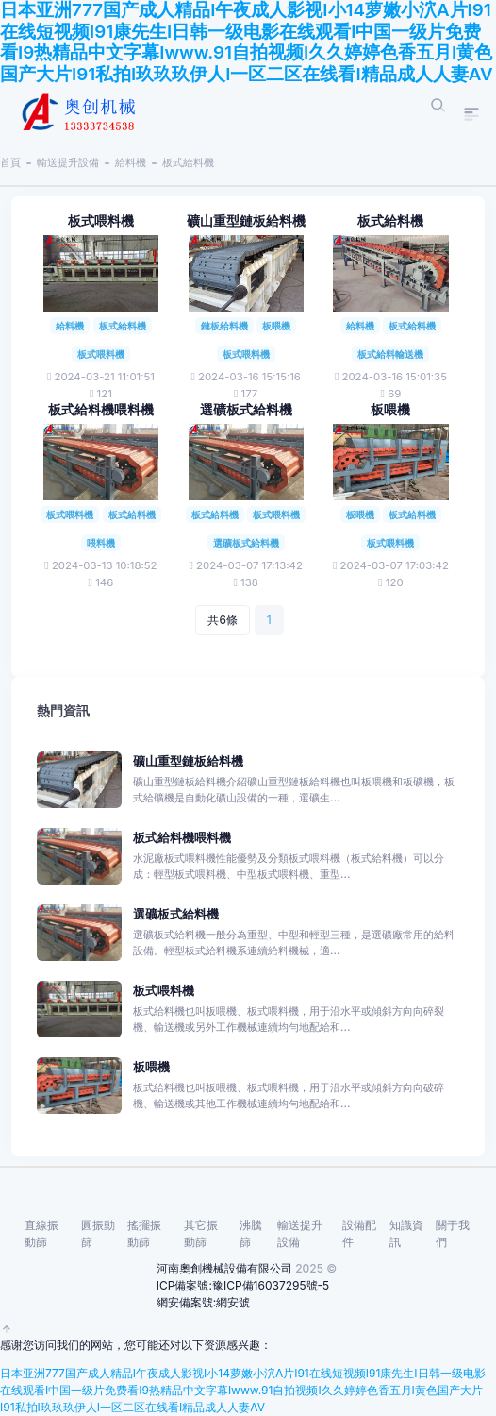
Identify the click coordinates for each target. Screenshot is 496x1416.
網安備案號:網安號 (203, 1302)
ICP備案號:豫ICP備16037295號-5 (243, 1285)
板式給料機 (188, 162)
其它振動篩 (201, 1233)
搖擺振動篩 (144, 1233)
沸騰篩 (251, 1233)
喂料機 (101, 542)
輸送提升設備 (68, 162)
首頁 (10, 162)
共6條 (222, 620)
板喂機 (276, 325)
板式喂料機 (101, 220)
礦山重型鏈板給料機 (246, 220)
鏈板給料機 (224, 325)
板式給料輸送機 (390, 354)
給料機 (130, 162)
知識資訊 (406, 1233)
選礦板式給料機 (246, 409)
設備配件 (359, 1233)
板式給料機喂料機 (101, 409)
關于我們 (453, 1233)
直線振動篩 (41, 1233)
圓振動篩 (98, 1233)
